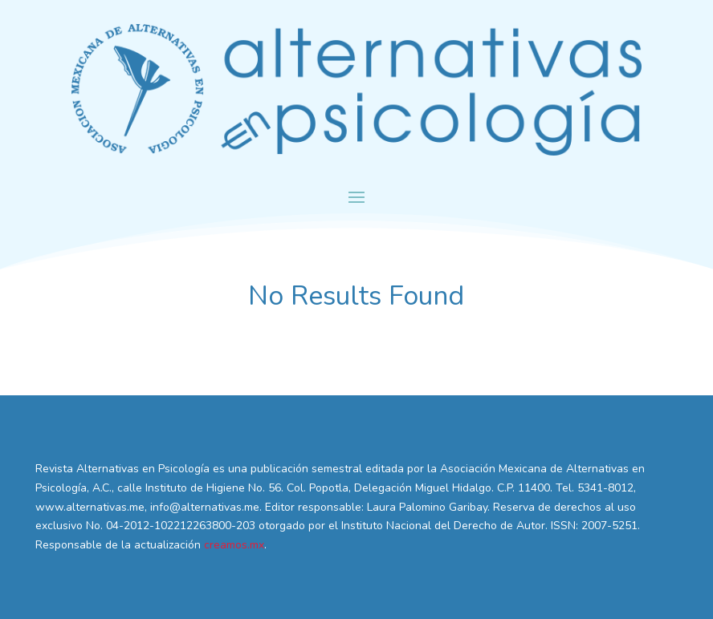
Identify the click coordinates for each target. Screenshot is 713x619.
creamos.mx (234, 544)
